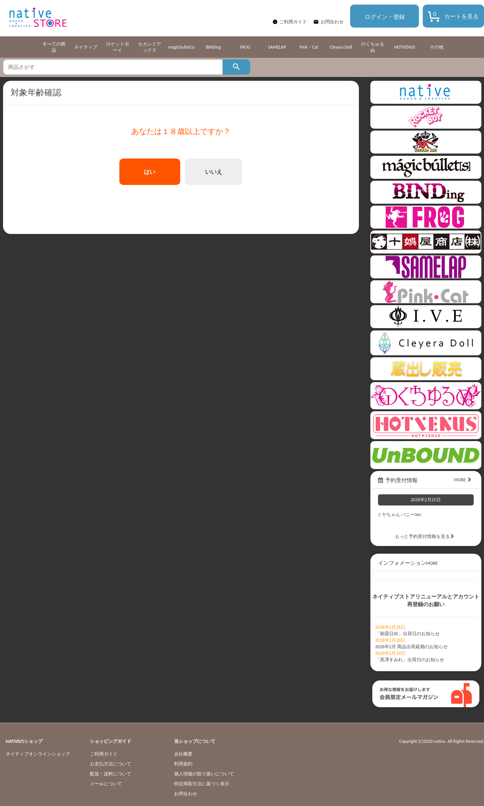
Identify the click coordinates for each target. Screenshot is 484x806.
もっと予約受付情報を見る (426, 536)
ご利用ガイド (293, 22)
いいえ (213, 171)
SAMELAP (277, 47)
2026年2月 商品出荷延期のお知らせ (411, 646)
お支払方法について (110, 764)
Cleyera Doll (341, 47)
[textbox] (113, 67)
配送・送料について (110, 774)
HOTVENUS (404, 47)
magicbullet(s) (181, 47)
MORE (463, 479)
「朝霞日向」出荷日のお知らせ (407, 633)
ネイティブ (85, 47)
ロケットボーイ (117, 47)
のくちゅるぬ (372, 47)
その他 (436, 47)
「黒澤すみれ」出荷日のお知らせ (409, 659)
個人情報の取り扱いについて (204, 774)
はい (149, 171)
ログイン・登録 (385, 16)
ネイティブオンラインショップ (38, 754)
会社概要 (183, 754)
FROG (245, 47)
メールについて (106, 783)
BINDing (213, 47)
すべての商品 (53, 47)
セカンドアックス (149, 47)
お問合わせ (332, 22)
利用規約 (183, 764)
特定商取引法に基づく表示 (201, 783)
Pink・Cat (309, 47)
